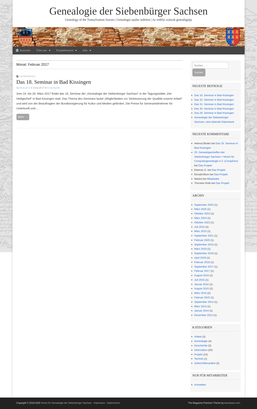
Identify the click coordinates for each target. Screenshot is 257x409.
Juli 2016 (199, 279)
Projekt (198, 354)
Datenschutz (113, 403)
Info (85, 50)
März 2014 (200, 306)
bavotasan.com (232, 403)
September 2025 (204, 204)
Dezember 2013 (203, 315)
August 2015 (201, 288)
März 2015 (200, 293)
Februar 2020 (202, 240)
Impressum (99, 403)
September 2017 (204, 266)
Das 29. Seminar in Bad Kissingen (214, 112)
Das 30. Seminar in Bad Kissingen (214, 108)
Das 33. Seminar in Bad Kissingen (214, 95)
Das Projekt (205, 165)
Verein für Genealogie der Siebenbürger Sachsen (66, 403)
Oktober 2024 (202, 213)
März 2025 (200, 209)
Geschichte (200, 345)
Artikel (198, 336)
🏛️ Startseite (23, 50)
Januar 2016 (201, 284)
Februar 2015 (202, 297)
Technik (198, 358)
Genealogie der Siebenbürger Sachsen (128, 11)
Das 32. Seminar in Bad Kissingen (214, 99)
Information (27, 76)
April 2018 (200, 257)
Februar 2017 (202, 270)
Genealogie (201, 341)
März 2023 (200, 231)
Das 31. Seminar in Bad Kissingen (214, 104)
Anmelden (200, 384)
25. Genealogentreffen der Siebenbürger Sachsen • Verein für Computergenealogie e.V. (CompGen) (216, 157)
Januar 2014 (201, 310)
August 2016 (201, 275)
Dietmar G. (25, 87)
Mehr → (23, 116)
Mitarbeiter (213, 178)
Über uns (41, 50)
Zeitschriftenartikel (205, 363)
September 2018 (204, 253)
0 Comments (53, 87)
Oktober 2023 (202, 222)
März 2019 (200, 248)
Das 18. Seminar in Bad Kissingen (53, 82)
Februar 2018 (202, 262)
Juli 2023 (199, 226)
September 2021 (204, 235)
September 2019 (204, 244)
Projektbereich (64, 50)
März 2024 (200, 218)
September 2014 (204, 301)
